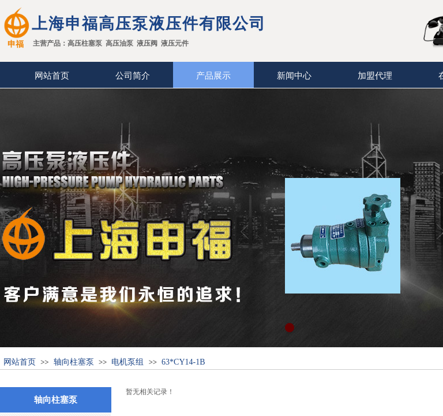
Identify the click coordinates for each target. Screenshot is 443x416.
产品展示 (213, 75)
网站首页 (52, 75)
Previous (244, 231)
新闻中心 (294, 75)
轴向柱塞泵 (74, 362)
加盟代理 (375, 75)
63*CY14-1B (183, 362)
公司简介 (132, 75)
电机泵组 (127, 362)
